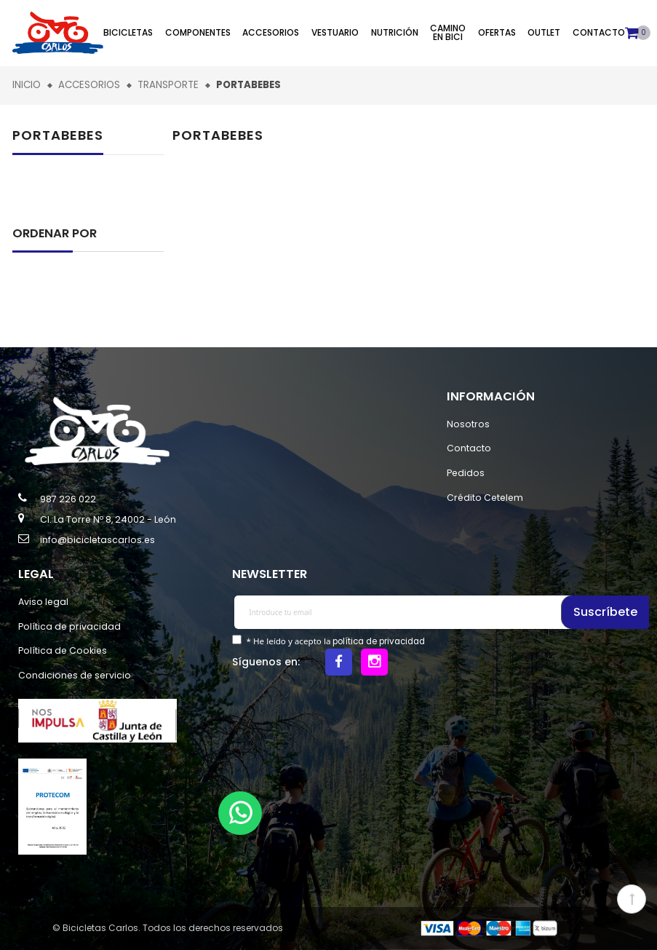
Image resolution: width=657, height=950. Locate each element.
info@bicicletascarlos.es (97, 540)
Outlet (543, 32)
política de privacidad (379, 641)
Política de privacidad (69, 626)
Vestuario (335, 32)
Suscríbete (606, 611)
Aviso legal (43, 601)
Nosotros (468, 424)
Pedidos (466, 473)
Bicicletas (128, 32)
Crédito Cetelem (485, 497)
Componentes (198, 32)
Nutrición (394, 32)
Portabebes (57, 135)
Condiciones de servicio (74, 675)
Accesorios (270, 32)
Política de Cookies (62, 650)
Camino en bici (448, 32)
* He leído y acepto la (334, 641)
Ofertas (497, 32)
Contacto (599, 32)
